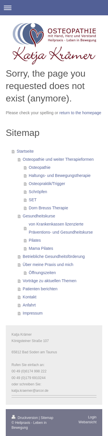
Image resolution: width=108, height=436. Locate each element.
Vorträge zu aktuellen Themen (50, 280)
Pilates (35, 240)
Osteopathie (40, 167)
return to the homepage (80, 112)
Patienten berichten (40, 289)
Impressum (33, 313)
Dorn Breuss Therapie (48, 208)
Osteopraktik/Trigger (47, 183)
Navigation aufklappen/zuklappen (54, 7)
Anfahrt (29, 305)
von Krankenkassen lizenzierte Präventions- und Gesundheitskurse (61, 228)
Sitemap (47, 418)
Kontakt (29, 297)
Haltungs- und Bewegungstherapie (60, 175)
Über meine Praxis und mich (48, 264)
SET (33, 199)
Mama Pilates (41, 248)
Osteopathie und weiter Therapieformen (58, 159)
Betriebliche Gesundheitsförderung (54, 256)
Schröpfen (38, 191)
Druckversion (25, 418)
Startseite (25, 151)
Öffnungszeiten (42, 272)
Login (92, 417)
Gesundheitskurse (39, 216)
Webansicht (87, 422)
